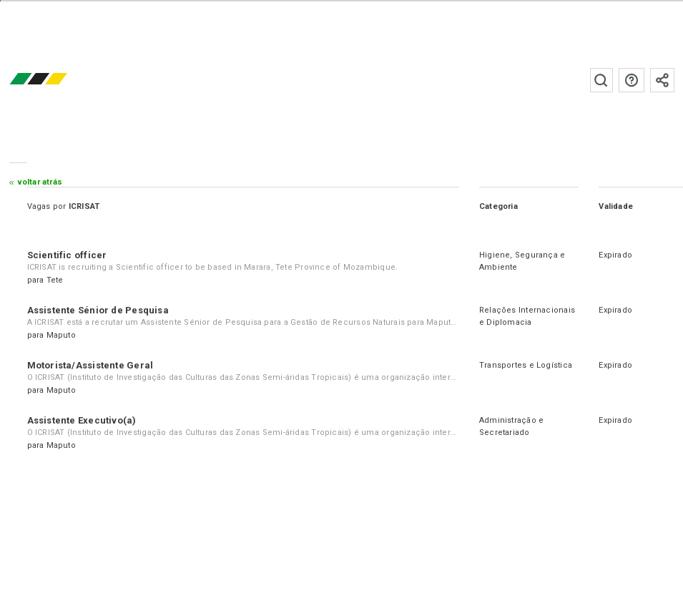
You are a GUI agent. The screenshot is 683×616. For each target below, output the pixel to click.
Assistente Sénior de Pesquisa (98, 310)
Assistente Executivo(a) (82, 420)
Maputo (61, 335)
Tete (55, 280)
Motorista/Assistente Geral (90, 365)
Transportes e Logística (525, 365)
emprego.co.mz (59, 80)
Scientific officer (67, 255)
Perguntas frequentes (631, 80)
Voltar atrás (40, 182)
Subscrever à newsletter (662, 80)
